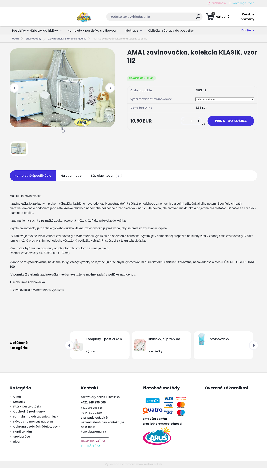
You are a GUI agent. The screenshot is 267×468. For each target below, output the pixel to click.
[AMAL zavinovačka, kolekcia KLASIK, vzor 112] (62, 87)
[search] (171, 18)
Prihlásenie (219, 3)
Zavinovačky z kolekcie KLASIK (67, 38)
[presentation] (14, 88)
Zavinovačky (33, 38)
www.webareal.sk (149, 464)
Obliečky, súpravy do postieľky (171, 31)
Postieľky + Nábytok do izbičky (35, 31)
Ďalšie (246, 30)
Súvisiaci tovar (106, 175)
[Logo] (33, 16)
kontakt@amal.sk (93, 432)
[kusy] (189, 121)
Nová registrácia (243, 3)
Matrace (132, 31)
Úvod (15, 38)
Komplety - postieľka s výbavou (92, 31)
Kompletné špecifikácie (32, 175)
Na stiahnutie (71, 175)
